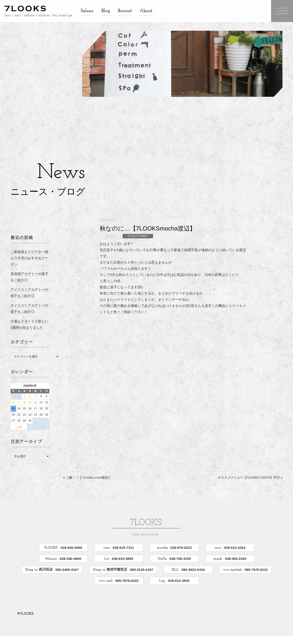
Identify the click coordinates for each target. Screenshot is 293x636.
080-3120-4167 (141, 556)
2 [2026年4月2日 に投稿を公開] (31, 392)
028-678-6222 (180, 534)
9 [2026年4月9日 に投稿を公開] (31, 398)
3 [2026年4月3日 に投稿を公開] (36, 392)
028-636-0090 (71, 534)
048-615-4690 (122, 545)
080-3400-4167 (66, 556)
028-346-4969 (70, 545)
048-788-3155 (180, 545)
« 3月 (19, 422)
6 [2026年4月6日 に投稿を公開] (14, 398)
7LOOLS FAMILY (137, 231)
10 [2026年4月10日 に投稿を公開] (36, 398)
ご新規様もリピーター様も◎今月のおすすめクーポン (30, 253)
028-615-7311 (123, 534)
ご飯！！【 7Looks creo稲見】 (89, 330)
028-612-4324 (234, 534)
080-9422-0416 (193, 556)
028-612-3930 (178, 567)
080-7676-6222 (256, 556)
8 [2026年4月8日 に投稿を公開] (25, 398)
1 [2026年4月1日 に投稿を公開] (25, 392)
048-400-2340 (235, 545)
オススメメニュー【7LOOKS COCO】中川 (248, 330)
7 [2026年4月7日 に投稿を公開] (20, 398)
